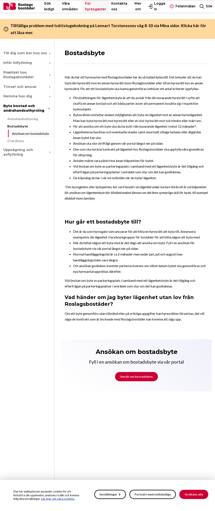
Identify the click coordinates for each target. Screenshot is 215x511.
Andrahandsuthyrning (22, 119)
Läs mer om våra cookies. (58, 498)
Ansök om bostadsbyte (136, 376)
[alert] (107, 495)
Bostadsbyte (17, 126)
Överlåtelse (15, 141)
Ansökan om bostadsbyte (30, 133)
